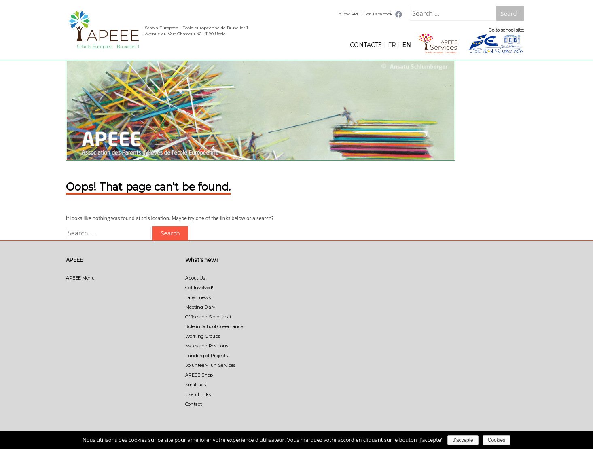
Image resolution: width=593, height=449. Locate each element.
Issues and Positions (206, 346)
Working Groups (202, 336)
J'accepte (463, 440)
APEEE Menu (80, 278)
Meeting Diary (200, 307)
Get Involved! (199, 287)
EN (406, 45)
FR (392, 45)
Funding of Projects (206, 355)
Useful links (198, 394)
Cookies (496, 440)
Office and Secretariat (208, 317)
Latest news (198, 297)
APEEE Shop (199, 375)
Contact (193, 404)
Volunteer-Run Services (210, 365)
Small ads (195, 385)
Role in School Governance (214, 326)
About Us (195, 278)
